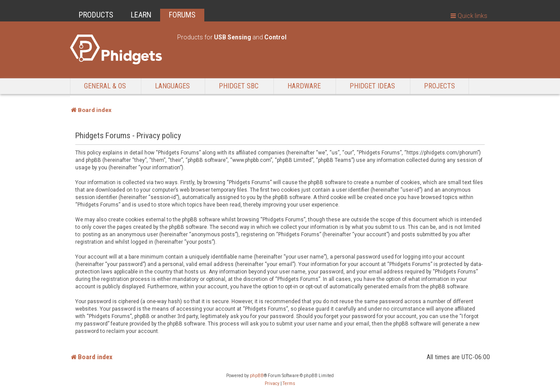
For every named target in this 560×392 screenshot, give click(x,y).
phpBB (257, 375)
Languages (172, 86)
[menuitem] (272, 384)
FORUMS (182, 14)
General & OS (105, 86)
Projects (439, 86)
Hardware (304, 86)
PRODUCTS (96, 14)
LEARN (141, 14)
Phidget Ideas (372, 86)
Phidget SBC (239, 86)
